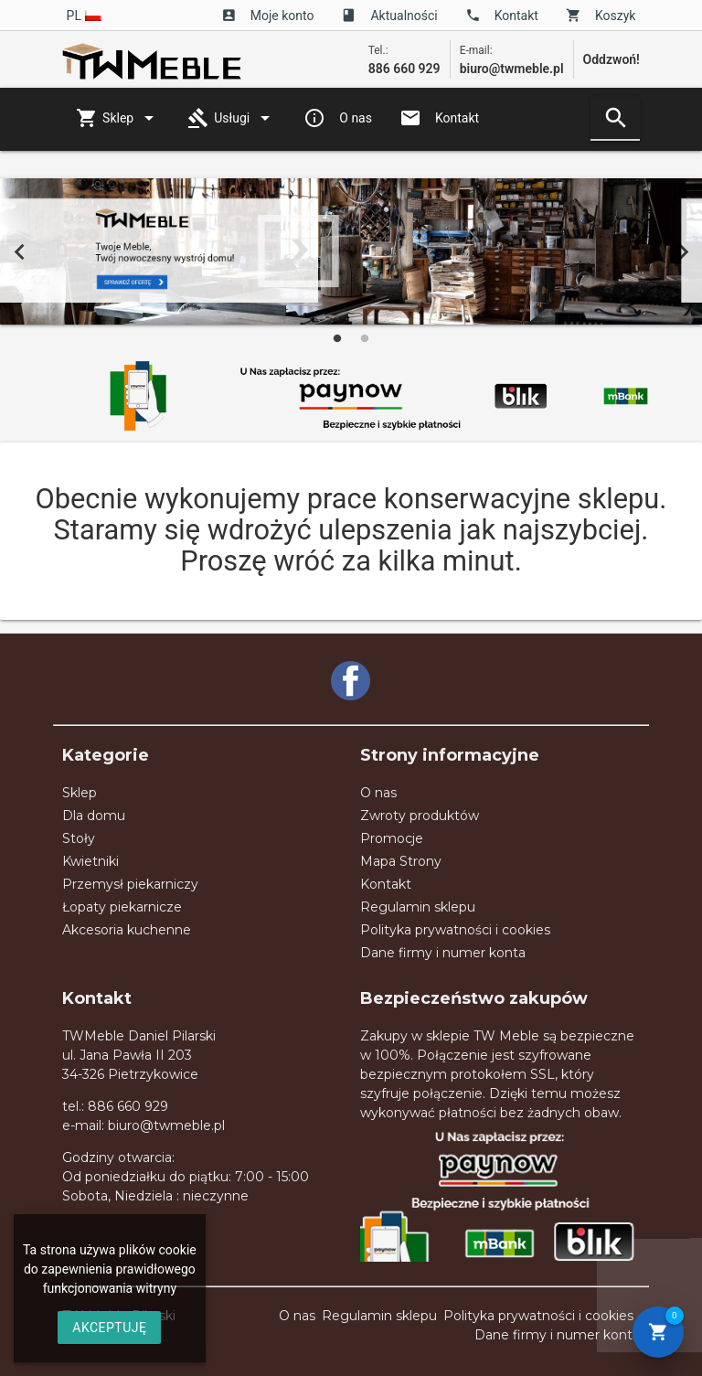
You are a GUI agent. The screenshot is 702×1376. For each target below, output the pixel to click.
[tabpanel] (351, 251)
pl (85, 15)
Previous (19, 251)
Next (683, 251)
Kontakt (501, 15)
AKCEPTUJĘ (109, 1327)
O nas (337, 118)
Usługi (231, 118)
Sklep (118, 118)
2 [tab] (365, 338)
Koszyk (600, 15)
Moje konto (267, 15)
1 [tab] (337, 338)
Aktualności (389, 15)
